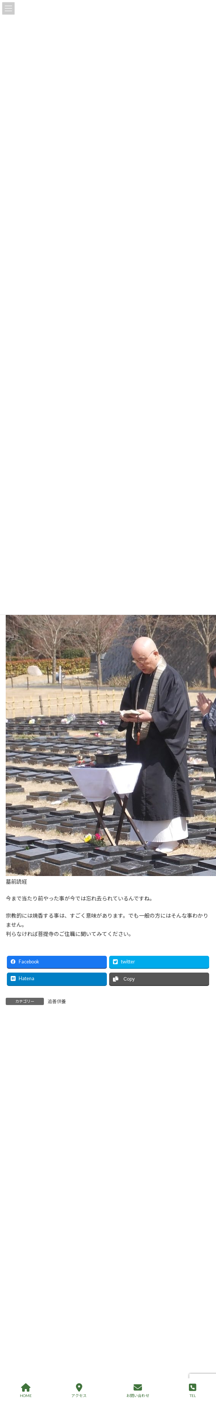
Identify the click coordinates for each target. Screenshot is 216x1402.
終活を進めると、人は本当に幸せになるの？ (96, 1278)
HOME (26, 1390)
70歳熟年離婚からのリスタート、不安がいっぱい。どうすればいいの (126, 1364)
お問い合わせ (137, 1390)
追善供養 (57, 1001)
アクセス (79, 1390)
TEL (192, 1390)
